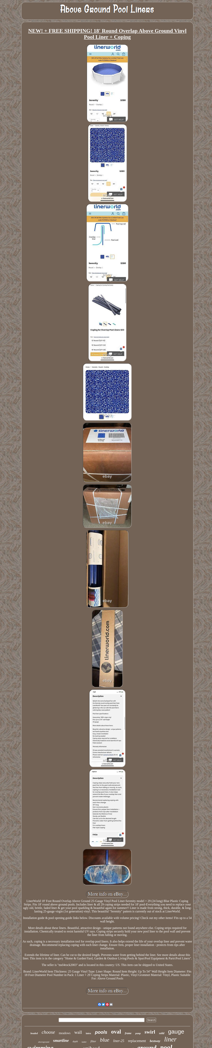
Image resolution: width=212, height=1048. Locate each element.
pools (101, 1032)
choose (48, 1032)
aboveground (43, 1042)
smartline (61, 1040)
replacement (137, 1041)
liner (170, 1039)
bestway (155, 1041)
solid (161, 1033)
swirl (150, 1032)
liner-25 (118, 1041)
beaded (34, 1033)
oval (116, 1032)
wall (78, 1032)
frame (128, 1033)
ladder (84, 1042)
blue (104, 1040)
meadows (64, 1033)
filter (93, 1041)
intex (88, 1033)
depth (75, 1041)
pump (138, 1033)
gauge (176, 1031)
